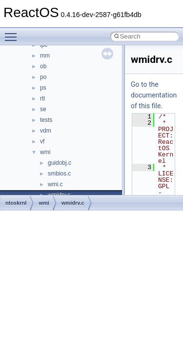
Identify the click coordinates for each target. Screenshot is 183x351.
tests (46, 120)
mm (45, 55)
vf (42, 141)
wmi (45, 152)
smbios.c (59, 173)
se (43, 109)
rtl (42, 98)
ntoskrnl (15, 203)
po (43, 77)
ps (43, 87)
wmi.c (55, 184)
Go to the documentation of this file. (154, 95)
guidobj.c (59, 162)
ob (43, 66)
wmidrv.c (72, 203)
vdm (45, 130)
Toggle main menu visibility (13, 33)
